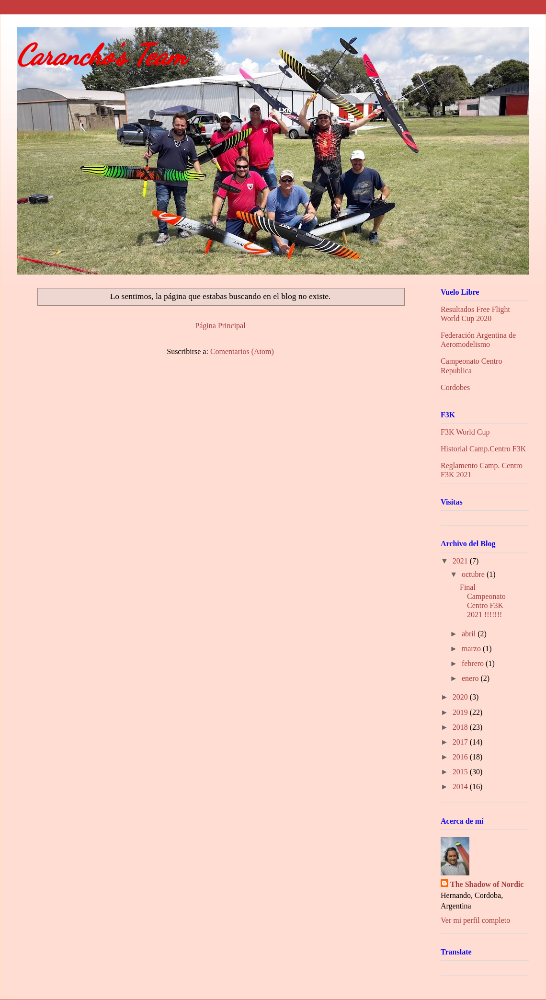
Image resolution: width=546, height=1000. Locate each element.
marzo (472, 648)
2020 (461, 697)
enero (471, 678)
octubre (474, 574)
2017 (461, 742)
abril (470, 634)
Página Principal (220, 326)
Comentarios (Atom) (242, 351)
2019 (461, 712)
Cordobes (455, 387)
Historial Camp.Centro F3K (483, 449)
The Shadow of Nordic (486, 884)
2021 (461, 561)
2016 (461, 757)
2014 (461, 786)
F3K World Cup (465, 432)
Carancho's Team (101, 55)
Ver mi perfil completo (475, 920)
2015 (461, 772)
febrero (474, 663)
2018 (461, 727)
